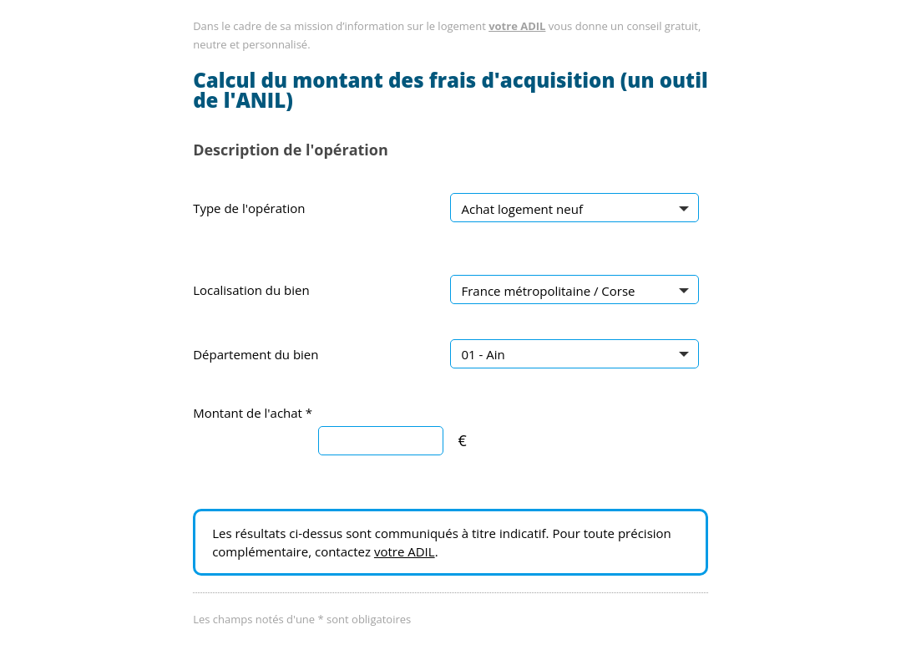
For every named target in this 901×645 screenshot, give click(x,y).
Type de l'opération (249, 208)
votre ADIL (516, 25)
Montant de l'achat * (252, 412)
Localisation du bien (251, 290)
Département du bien (255, 354)
